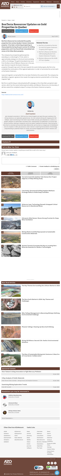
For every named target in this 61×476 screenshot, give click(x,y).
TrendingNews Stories (11, 173)
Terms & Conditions (50, 440)
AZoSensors (18, 431)
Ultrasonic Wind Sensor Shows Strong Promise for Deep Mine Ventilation (40, 219)
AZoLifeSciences (19, 439)
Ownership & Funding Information (50, 452)
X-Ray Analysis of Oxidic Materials (13, 378)
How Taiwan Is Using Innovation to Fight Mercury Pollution (21, 371)
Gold (13, 20)
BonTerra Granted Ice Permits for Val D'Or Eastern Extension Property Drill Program (48, 47)
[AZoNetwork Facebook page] (14, 7)
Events (28, 444)
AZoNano (6, 433)
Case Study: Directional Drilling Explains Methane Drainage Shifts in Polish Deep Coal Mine (38, 191)
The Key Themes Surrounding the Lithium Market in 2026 (41, 285)
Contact (49, 435)
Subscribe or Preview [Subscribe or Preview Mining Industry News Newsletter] (14, 412)
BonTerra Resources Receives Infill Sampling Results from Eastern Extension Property (48, 54)
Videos (28, 442)
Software (29, 448)
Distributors (40, 437)
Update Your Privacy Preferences (13, 474)
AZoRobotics (7, 435)
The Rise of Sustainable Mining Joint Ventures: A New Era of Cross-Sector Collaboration (40, 355)
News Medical (18, 437)
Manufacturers (41, 439)
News (9, 20)
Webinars (39, 433)
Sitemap (49, 447)
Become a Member (42, 442)
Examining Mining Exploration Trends (14, 384)
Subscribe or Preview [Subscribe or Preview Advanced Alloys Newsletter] (14, 404)
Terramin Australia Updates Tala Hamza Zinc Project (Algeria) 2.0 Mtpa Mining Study (39, 177)
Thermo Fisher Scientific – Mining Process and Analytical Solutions (21, 380)
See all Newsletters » (7, 418)
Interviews (39, 431)
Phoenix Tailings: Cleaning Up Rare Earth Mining (38, 327)
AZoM (5, 431)
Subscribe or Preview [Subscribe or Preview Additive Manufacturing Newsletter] (14, 397)
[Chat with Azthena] (57, 472)
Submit (57, 169)
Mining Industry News (14, 410)
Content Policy (51, 449)
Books (28, 437)
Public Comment (32, 166)
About (48, 431)
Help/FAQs (39, 446)
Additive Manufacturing (14, 395)
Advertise (49, 437)
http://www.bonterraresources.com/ (12, 94)
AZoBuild (6, 442)
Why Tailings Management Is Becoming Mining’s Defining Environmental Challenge (41, 314)
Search (49, 433)
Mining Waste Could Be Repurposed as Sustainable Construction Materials (38, 232)
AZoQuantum (18, 433)
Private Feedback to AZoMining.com (49, 166)
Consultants (40, 435)
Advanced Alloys (13, 403)
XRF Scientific (8, 387)
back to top (53, 458)
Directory (29, 2)
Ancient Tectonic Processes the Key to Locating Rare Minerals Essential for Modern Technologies (39, 246)
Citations (6, 142)
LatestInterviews (50, 173)
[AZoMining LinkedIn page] (12, 7)
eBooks (29, 439)
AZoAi (16, 435)
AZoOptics (6, 439)
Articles (29, 433)
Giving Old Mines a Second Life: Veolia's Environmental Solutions (40, 341)
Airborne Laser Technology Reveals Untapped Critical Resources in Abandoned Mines (39, 205)
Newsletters (40, 444)
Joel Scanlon (30, 114)
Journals (29, 446)
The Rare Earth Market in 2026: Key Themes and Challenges (38, 300)
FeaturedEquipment (30, 173)
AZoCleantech (7, 437)
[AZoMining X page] (16, 7)
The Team (39, 448)
